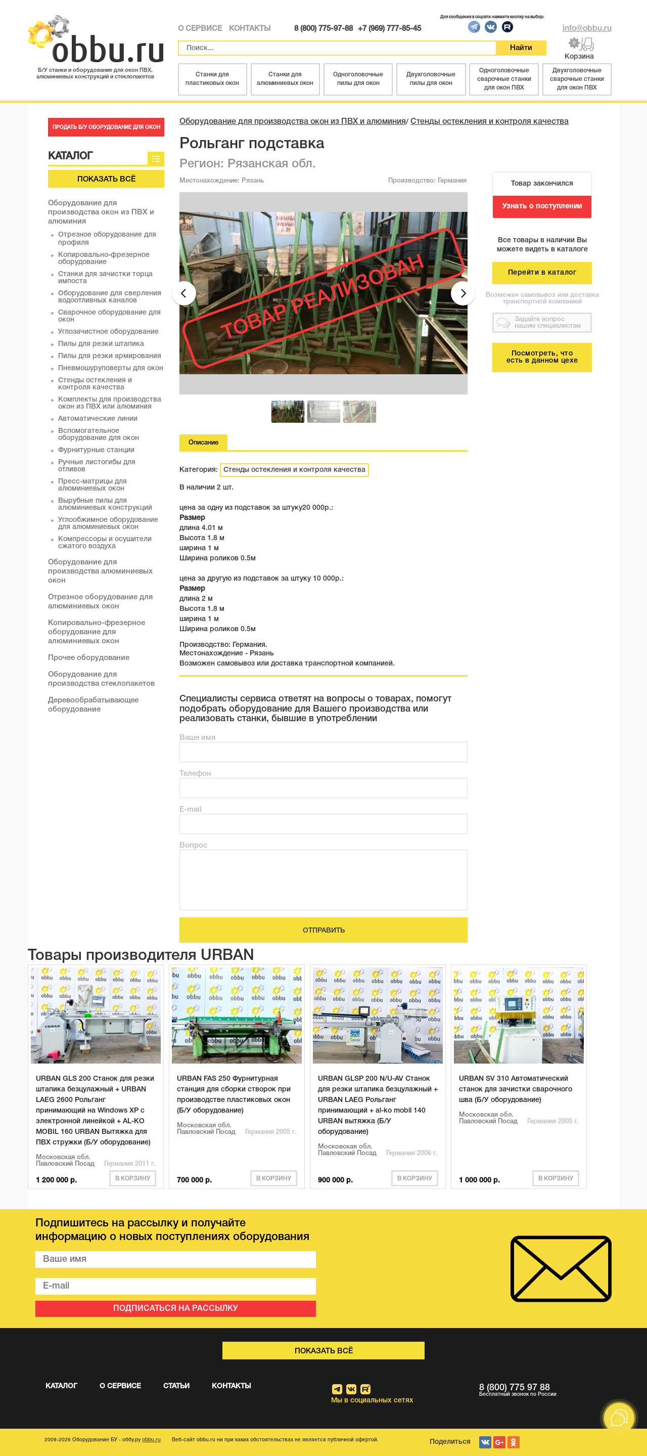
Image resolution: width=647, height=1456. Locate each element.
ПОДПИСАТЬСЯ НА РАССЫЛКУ (175, 1308)
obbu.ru (151, 1440)
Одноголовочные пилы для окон (358, 79)
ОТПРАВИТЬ (324, 931)
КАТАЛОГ (61, 1386)
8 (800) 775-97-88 (323, 28)
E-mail (190, 809)
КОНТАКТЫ (249, 28)
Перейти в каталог (542, 273)
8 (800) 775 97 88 (545, 1390)
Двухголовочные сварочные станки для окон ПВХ (577, 79)
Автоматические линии (97, 419)
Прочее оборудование (88, 657)
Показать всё (106, 179)
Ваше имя (197, 737)
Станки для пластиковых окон (212, 79)
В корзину (132, 1178)
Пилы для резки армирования (109, 356)
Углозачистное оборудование (108, 332)
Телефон (195, 773)
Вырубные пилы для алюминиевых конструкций (105, 504)
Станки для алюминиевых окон (285, 79)
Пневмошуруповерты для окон (110, 368)
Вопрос (193, 845)
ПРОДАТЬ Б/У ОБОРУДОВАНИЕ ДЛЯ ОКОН (106, 127)
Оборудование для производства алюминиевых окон (100, 571)
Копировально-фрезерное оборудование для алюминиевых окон (96, 632)
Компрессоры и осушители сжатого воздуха (105, 543)
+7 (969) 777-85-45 (389, 28)
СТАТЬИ (176, 1386)
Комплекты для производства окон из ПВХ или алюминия (109, 403)
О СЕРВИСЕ (200, 28)
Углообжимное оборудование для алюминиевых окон (108, 524)
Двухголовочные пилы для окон (430, 79)
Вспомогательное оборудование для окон (98, 435)
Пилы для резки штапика (101, 344)
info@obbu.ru (587, 28)
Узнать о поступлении (542, 206)
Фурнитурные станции (96, 450)
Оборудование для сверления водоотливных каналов (109, 297)
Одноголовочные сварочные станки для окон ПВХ (504, 79)
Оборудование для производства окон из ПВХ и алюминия (101, 212)
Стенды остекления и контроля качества (95, 384)
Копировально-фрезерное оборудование (104, 259)
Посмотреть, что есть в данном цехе (542, 357)
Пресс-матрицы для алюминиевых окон (92, 485)
